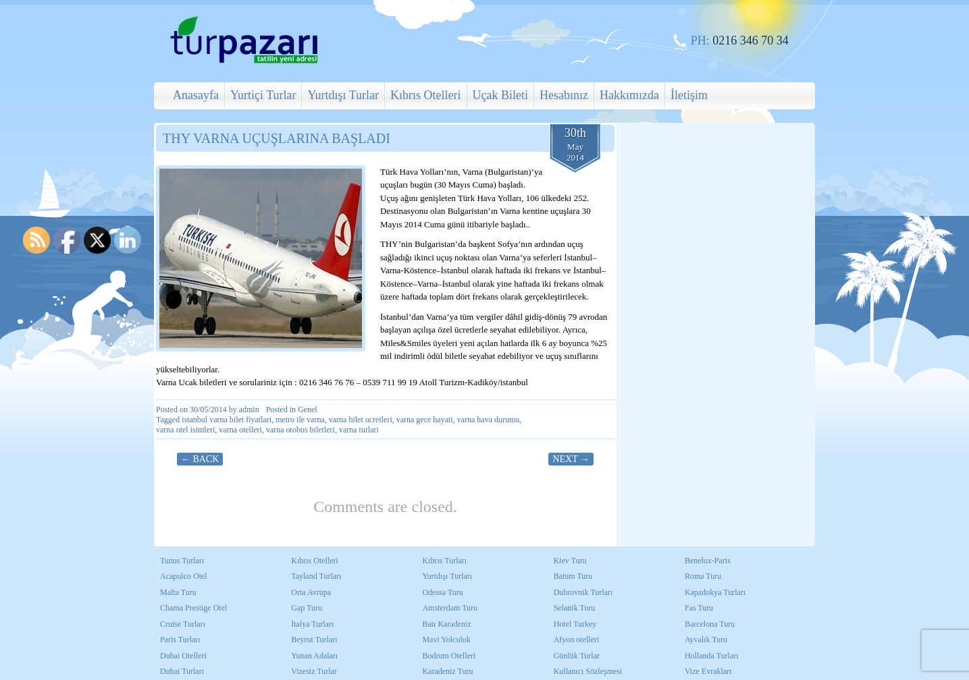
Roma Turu (703, 576)
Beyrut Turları (314, 639)
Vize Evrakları (708, 671)
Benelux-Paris (708, 560)
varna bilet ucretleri (360, 419)
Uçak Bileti (500, 95)
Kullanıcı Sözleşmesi (588, 671)
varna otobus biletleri (300, 429)
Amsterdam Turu (449, 608)
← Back (200, 459)
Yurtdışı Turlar (343, 95)
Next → (571, 459)
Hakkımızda (629, 95)
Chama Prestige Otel (193, 608)
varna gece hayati (424, 419)
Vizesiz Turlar (314, 671)
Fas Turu (699, 608)
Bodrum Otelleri (448, 655)
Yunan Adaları (314, 655)
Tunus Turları (182, 560)
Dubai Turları (182, 671)
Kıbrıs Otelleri (425, 95)
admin (249, 409)
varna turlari (359, 429)
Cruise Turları (182, 624)
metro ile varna (300, 419)
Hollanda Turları (712, 655)
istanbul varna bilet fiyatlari (226, 419)
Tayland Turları (316, 576)
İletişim (689, 95)
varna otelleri (240, 429)
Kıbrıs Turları (444, 560)
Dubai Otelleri (183, 655)
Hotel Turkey (575, 624)
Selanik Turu (575, 608)
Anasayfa (196, 95)
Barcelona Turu (710, 624)
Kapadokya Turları (715, 592)
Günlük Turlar (577, 655)
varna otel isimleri (185, 429)
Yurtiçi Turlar (263, 95)
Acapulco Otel (183, 576)
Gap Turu (306, 608)
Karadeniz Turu (447, 671)
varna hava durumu (488, 419)
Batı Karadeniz (446, 624)
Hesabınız (564, 95)
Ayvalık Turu (706, 639)
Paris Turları (180, 639)
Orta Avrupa (311, 592)
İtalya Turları (312, 624)
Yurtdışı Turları (447, 576)
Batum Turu (573, 576)
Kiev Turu (570, 560)
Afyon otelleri (577, 639)
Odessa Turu (442, 592)
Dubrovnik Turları (583, 592)
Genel (307, 409)
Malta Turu (178, 592)
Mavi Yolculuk (446, 639)
